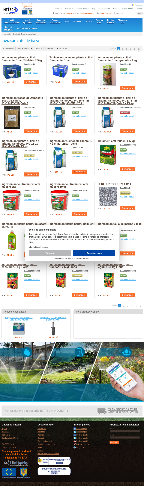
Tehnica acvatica (110, 21)
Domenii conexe (82, 9)
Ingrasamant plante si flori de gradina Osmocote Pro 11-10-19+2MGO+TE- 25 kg (20, 144)
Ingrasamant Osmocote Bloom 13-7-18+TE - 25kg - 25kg (71, 142)
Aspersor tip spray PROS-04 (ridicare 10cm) (53, 318)
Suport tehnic (127, 9)
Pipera (4, 429)
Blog (93, 9)
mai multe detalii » (32, 73)
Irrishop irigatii (81, 435)
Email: (112, 435)
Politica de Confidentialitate (48, 454)
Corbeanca (6, 435)
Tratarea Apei (99, 21)
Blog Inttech (80, 447)
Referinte (69, 9)
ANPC (40, 447)
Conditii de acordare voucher (49, 444)
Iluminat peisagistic (8, 28)
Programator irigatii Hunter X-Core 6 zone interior (18, 318)
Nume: (112, 428)
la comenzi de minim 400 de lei (123, 410)
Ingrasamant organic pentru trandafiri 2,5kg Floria (67, 266)
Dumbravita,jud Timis (10, 438)
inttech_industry (81, 444)
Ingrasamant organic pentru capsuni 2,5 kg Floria (19, 266)
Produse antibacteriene (27, 28)
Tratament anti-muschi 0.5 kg (116, 141)
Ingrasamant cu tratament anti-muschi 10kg (69, 185)
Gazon (89, 21)
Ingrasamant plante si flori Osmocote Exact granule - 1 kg (117, 59)
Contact (139, 9)
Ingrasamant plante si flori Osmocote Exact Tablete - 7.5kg (22, 59)
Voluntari (5, 432)
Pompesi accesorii (55, 21)
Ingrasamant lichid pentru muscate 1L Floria (24, 225)
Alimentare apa (122, 21)
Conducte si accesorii (41, 21)
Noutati (116, 9)
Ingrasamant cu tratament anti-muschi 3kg (21, 185)
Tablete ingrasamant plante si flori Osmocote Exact (71, 59)
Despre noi (58, 9)
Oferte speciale (104, 9)
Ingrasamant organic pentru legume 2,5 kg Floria (115, 266)
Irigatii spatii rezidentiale (11, 21)
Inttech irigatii (80, 429)
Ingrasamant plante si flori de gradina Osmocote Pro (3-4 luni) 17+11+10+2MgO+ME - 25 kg (118, 100)
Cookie (40, 451)
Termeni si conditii (45, 441)
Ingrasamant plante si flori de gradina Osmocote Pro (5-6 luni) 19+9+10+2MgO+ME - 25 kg (70, 100)
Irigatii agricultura (27, 21)
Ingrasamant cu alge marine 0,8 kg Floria (120, 225)
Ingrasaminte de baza (28, 34)
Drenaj (66, 21)
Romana (137, 5)
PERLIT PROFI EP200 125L (115, 184)
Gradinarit (78, 21)
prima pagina (7, 34)
